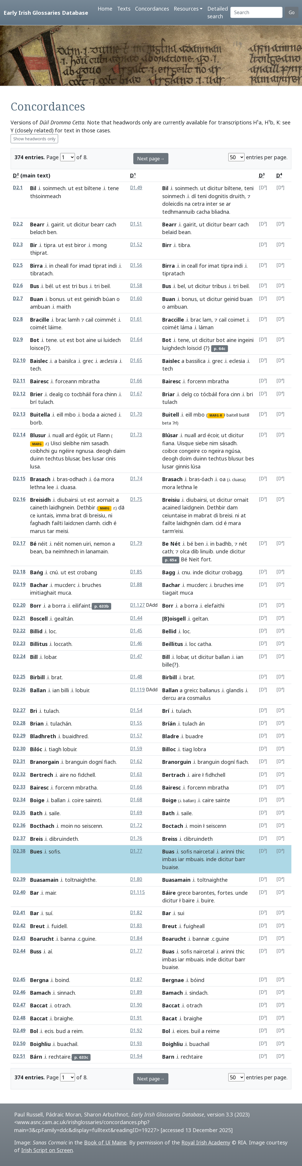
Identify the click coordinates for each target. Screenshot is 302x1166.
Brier (36, 394)
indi (112, 265)
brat (76, 515)
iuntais (45, 515)
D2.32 (19, 774)
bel (181, 286)
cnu (186, 572)
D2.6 (18, 285)
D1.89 (136, 992)
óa (96, 479)
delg (186, 394)
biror (80, 245)
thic (240, 851)
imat (213, 265)
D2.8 (18, 319)
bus (83, 286)
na (188, 203)
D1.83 (136, 925)
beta (166, 423)
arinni (227, 851)
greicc (191, 690)
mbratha (89, 381)
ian (239, 656)
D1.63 (136, 774)
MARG (37, 444)
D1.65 (136, 360)
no (73, 774)
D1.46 (136, 643)
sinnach (66, 992)
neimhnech (66, 551)
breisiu (97, 515)
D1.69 (136, 813)
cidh (107, 523)
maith (64, 306)
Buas (168, 851)
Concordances (152, 8)
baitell (232, 415)
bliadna (220, 211)
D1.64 (136, 339)
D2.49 (19, 1030)
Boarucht (42, 938)
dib (195, 551)
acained (171, 507)
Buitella (40, 414)
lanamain (97, 551)
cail (89, 319)
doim (185, 458)
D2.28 (19, 723)
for (74, 265)
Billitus (38, 643)
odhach (78, 479)
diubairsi (67, 499)
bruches (91, 584)
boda (88, 414)
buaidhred (75, 736)
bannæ (201, 938)
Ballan (38, 690)
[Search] (256, 12)
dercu (169, 697)
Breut (37, 926)
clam (207, 523)
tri (74, 286)
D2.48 (19, 1018)
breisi (225, 515)
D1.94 (136, 1056)
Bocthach (42, 825)
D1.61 (136, 319)
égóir (81, 435)
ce (32, 515)
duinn (37, 458)
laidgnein (193, 507)
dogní (96, 761)
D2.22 (19, 631)
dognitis (218, 196)
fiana (168, 443)
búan (109, 298)
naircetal (203, 851)
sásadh (228, 443)
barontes (203, 892)
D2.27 (19, 710)
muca (64, 592)
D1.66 (136, 381)
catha (204, 643)
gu (54, 450)
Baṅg (36, 572)
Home (105, 8)
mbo (70, 414)
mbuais (194, 859)
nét (243, 543)
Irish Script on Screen (47, 1150)
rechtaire (59, 1056)
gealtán (63, 618)
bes (86, 458)
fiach (110, 761)
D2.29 (19, 736)
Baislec (39, 360)
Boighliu (40, 1043)
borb (36, 422)
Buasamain (44, 879)
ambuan (40, 306)
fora (97, 394)
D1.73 (136, 435)
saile (54, 813)
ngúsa (232, 450)
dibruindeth (63, 838)
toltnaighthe (80, 879)
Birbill (37, 677)
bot (80, 339)
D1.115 (137, 892)
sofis (54, 851)
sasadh (99, 443)
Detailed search (217, 12)
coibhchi (40, 450)
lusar (98, 458)
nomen (73, 543)
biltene (92, 188)
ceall (192, 265)
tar (50, 531)
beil (105, 286)
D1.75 (136, 499)
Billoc (169, 749)
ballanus (210, 690)
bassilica (196, 360)
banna (68, 938)
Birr (167, 245)
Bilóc (36, 749)
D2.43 (19, 938)
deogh (104, 450)
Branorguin (176, 761)
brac (61, 319)
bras (62, 479)
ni (110, 515)
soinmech (54, 188)
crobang (87, 572)
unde (222, 551)
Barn (168, 1056)
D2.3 (18, 244)
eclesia (237, 360)
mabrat (203, 515)
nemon (102, 543)
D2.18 (19, 572)
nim (85, 443)
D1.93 (136, 1043)
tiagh (55, 749)
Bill (34, 656)
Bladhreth (43, 736)
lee (50, 487)
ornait (241, 499)
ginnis (182, 466)
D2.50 (19, 1043)
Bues (36, 851)
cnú (54, 572)
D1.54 (136, 710)
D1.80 (136, 879)
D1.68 (136, 800)
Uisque (185, 443)
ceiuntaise (174, 515)
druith (236, 196)
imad (85, 265)
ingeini (246, 339)
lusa (35, 466)
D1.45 (136, 631)
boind (62, 980)
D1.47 (136, 656)
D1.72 (136, 825)
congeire (189, 450)
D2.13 (19, 414)
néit (42, 543)
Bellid (169, 631)
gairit (57, 224)
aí (50, 951)
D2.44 (19, 951)
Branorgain (44, 761)
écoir (212, 435)
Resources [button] (186, 8)
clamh (93, 523)
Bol (34, 1031)
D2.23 (19, 643)
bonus (57, 298)
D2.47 (19, 1005)
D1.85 (136, 572)
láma (186, 327)
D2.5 (18, 265)
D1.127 (137, 605)
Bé (33, 543)
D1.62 (136, 761)
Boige (37, 800)
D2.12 (19, 394)
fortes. (225, 892)
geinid (231, 298)
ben (51, 232)
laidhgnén (188, 523)
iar (181, 859)
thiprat (38, 252)
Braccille (173, 319)
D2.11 (19, 381)
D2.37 (19, 838)
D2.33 (19, 787)
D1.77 (136, 851)
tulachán (60, 723)
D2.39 (19, 879)
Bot (34, 339)
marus (37, 531)
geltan (200, 618)
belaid (169, 232)
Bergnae (173, 980)
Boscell (39, 618)
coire (78, 800)
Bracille (39, 319)
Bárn (36, 1056)
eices (182, 1031)
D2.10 (19, 360)
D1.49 (136, 188)
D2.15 (19, 479)
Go (292, 12)
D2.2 (18, 224)
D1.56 (136, 265)
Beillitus (172, 643)
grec (88, 360)
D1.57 (136, 736)
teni (249, 188)
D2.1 (18, 188)
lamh (74, 319)
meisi (62, 531)
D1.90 (136, 1005)
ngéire (66, 450)
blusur (235, 458)
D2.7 (18, 298)
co (67, 394)
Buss (35, 951)
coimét (38, 327)
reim (77, 1031)
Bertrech (41, 774)
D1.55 (136, 723)
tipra (49, 245)
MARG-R (215, 415)
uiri (87, 543)
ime (239, 584)
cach (111, 224)
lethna (37, 487)
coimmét (105, 319)
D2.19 (19, 584)
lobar (50, 656)
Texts (123, 8)
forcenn (196, 381)
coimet (236, 319)
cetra (198, 203)
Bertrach (173, 774)
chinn (110, 394)
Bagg (168, 572)
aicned (108, 414)
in (51, 265)
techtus (54, 458)
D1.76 (136, 838)
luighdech (174, 347)
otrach (62, 1005)
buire (207, 900)
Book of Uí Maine (105, 1142)
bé (190, 543)
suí (48, 913)
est (79, 188)
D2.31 (19, 761)
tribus (219, 286)
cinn (235, 394)
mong (100, 245)
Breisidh (40, 499)
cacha (203, 211)
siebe (201, 443)
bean (184, 232)
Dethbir (86, 507)
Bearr (37, 224)
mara (234, 523)
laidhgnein (61, 507)
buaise (170, 867)
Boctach (172, 825)
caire (208, 800)
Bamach (40, 992)
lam (207, 319)
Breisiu (171, 499)
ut (71, 188)
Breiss (169, 838)
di (85, 515)
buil (195, 1031)
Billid (36, 631)
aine (91, 339)
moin (67, 825)
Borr (35, 605)
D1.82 (136, 913)
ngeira (216, 450)
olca (185, 551)
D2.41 (19, 913)
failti (57, 523)
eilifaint (81, 605)
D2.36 (19, 825)
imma (63, 515)
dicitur (215, 188)
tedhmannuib (178, 211)
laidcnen (74, 523)
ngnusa (84, 450)
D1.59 (136, 749)
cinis (111, 458)
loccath (62, 643)
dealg (56, 394)
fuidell (59, 926)
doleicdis (172, 203)
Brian (37, 723)
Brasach (40, 479)
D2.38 (19, 851)
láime (54, 327)
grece (184, 892)
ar (228, 203)
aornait (105, 499)
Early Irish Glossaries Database (46, 12)
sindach (198, 992)
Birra (36, 265)
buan (246, 298)
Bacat (169, 1018)
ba (48, 551)
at (243, 515)
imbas (169, 859)
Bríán (169, 723)
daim (119, 450)
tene (113, 188)
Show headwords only (34, 139)
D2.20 (19, 605)
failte (168, 523)
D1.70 (136, 414)
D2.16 (19, 499)
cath (167, 551)
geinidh (92, 298)
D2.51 (19, 1056)
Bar (34, 892)
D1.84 (136, 938)
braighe (63, 1018)
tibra (184, 245)
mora (107, 479)
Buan (36, 298)
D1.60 (136, 298)
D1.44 (136, 618)
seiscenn (92, 825)
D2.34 (19, 800)
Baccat (39, 1005)
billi (65, 690)
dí (193, 196)
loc (52, 631)
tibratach (41, 273)
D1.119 (137, 690)
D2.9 (18, 339)
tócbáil (209, 394)
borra (59, 605)
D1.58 (136, 285)
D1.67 (136, 394)
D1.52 (136, 244)
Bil (33, 188)
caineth (39, 507)
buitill (244, 415)
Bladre (170, 736)
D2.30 (19, 749)
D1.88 (136, 584)
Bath (36, 813)
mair (50, 892)
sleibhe (71, 443)
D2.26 (19, 690)
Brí (165, 710)
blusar (72, 458)
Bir (33, 245)
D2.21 (19, 618)
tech (35, 368)
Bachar (39, 584)
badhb (224, 543)
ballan (222, 656)
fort (206, 559)
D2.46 (19, 992)
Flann (103, 435)
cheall (61, 265)
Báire (169, 892)
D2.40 (19, 892)
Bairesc (39, 381)
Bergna (39, 980)
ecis (49, 1031)
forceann (66, 381)
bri (250, 394)
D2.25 (19, 677)
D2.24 (19, 656)
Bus (34, 286)
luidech (112, 339)
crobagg (232, 572)
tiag (187, 749)
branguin (76, 761)
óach (207, 479)
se (221, 203)
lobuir (82, 690)
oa (222, 479)
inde (198, 572)
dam (232, 507)
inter (212, 203)
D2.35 (19, 813)
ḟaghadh (40, 523)
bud (61, 1031)
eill (60, 414)
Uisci (55, 443)
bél (49, 286)
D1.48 (136, 677)
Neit (194, 559)
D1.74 (136, 479)
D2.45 (19, 979)
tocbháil (81, 394)
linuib (206, 551)
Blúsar (170, 435)
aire (64, 774)
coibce (170, 450)
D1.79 (136, 543)
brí (33, 401)
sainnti (93, 800)
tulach (45, 401)
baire (188, 900)
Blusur (38, 435)
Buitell (170, 414)
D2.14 (19, 435)
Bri (33, 710)
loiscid (194, 347)
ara (182, 697)
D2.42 (19, 925)
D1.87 (136, 979)
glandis (234, 690)
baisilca (67, 360)
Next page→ (151, 158)
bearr (97, 224)
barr (240, 859)
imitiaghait (43, 592)
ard (69, 435)
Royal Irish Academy (205, 1142)
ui (100, 339)
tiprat (100, 265)
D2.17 (19, 543)
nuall (58, 435)
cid (219, 523)
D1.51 (136, 224)
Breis (36, 838)
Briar (168, 394)
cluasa (68, 487)
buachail (67, 1043)
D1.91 (136, 1018)
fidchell (86, 774)
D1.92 (136, 1030)
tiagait (170, 592)
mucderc (65, 584)
